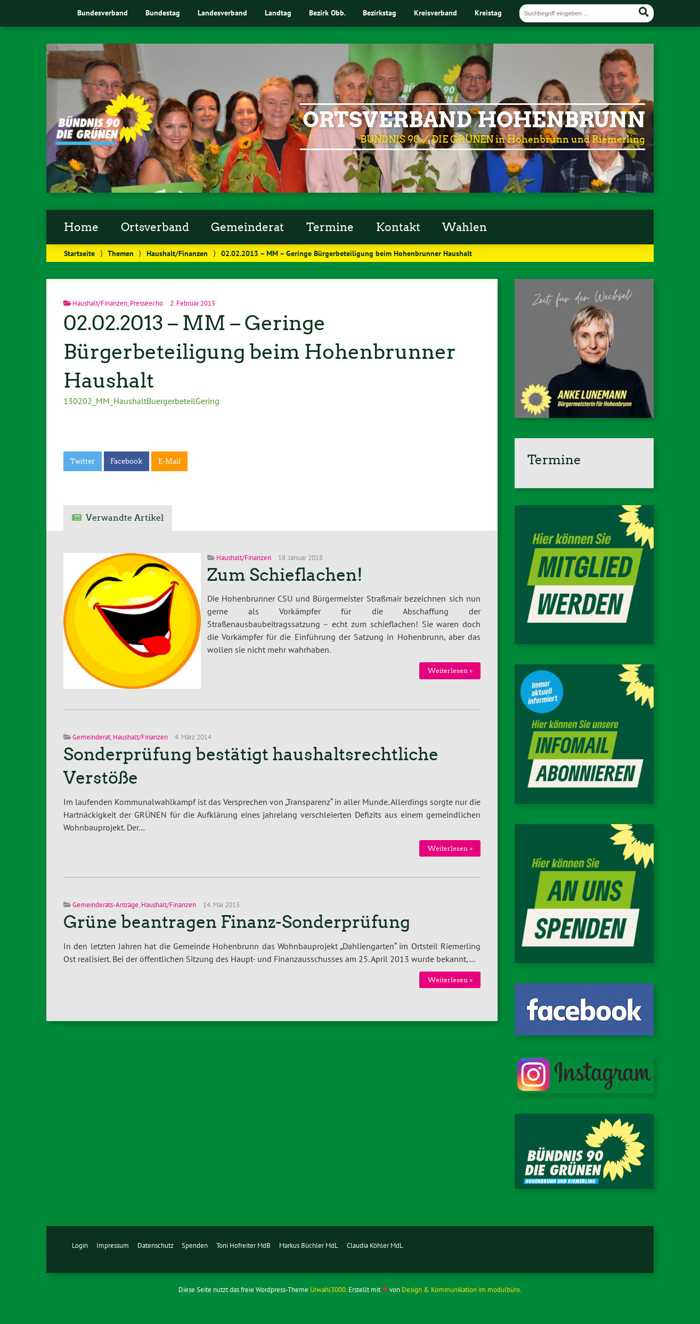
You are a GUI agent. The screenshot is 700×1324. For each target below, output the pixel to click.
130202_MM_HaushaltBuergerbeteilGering (141, 401)
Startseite (79, 253)
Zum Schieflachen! (285, 575)
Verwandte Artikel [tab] (125, 518)
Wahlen (464, 227)
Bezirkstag (379, 12)
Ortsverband (155, 227)
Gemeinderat (247, 227)
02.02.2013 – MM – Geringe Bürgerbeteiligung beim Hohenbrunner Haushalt (259, 351)
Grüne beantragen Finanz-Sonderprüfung (236, 922)
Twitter (82, 461)
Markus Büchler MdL (308, 1245)
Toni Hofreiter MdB (243, 1245)
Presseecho (146, 303)
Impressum (112, 1245)
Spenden (195, 1245)
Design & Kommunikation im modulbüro (461, 1289)
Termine (330, 227)
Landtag (278, 12)
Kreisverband (435, 12)
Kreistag (488, 12)
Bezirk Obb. (327, 12)
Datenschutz (155, 1245)
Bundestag (162, 12)
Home (81, 227)
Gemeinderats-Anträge (105, 904)
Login (80, 1245)
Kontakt (398, 227)
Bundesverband (102, 12)
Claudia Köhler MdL (375, 1245)
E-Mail (169, 461)
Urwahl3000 (328, 1289)
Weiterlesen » (450, 671)
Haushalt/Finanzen (177, 253)
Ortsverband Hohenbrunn (474, 120)
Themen (121, 253)
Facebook (126, 461)
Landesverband (222, 12)
